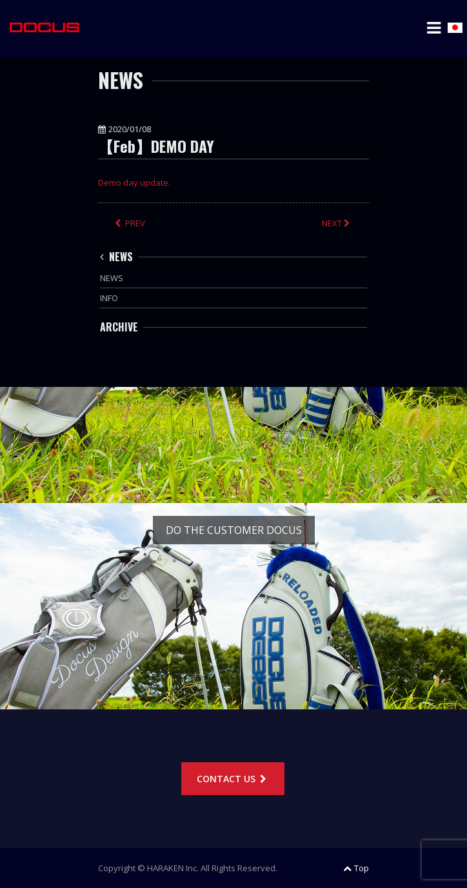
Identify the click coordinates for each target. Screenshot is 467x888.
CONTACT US (233, 779)
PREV (130, 223)
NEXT (337, 223)
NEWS (116, 256)
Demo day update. (134, 182)
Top (356, 868)
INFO (109, 298)
